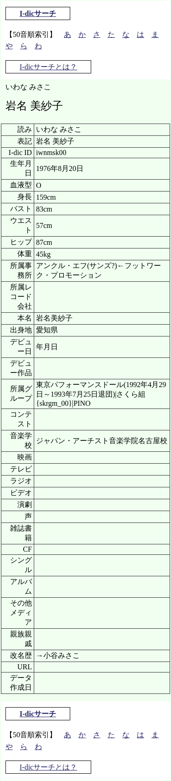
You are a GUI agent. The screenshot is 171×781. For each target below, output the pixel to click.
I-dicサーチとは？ (48, 67)
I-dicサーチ (38, 13)
